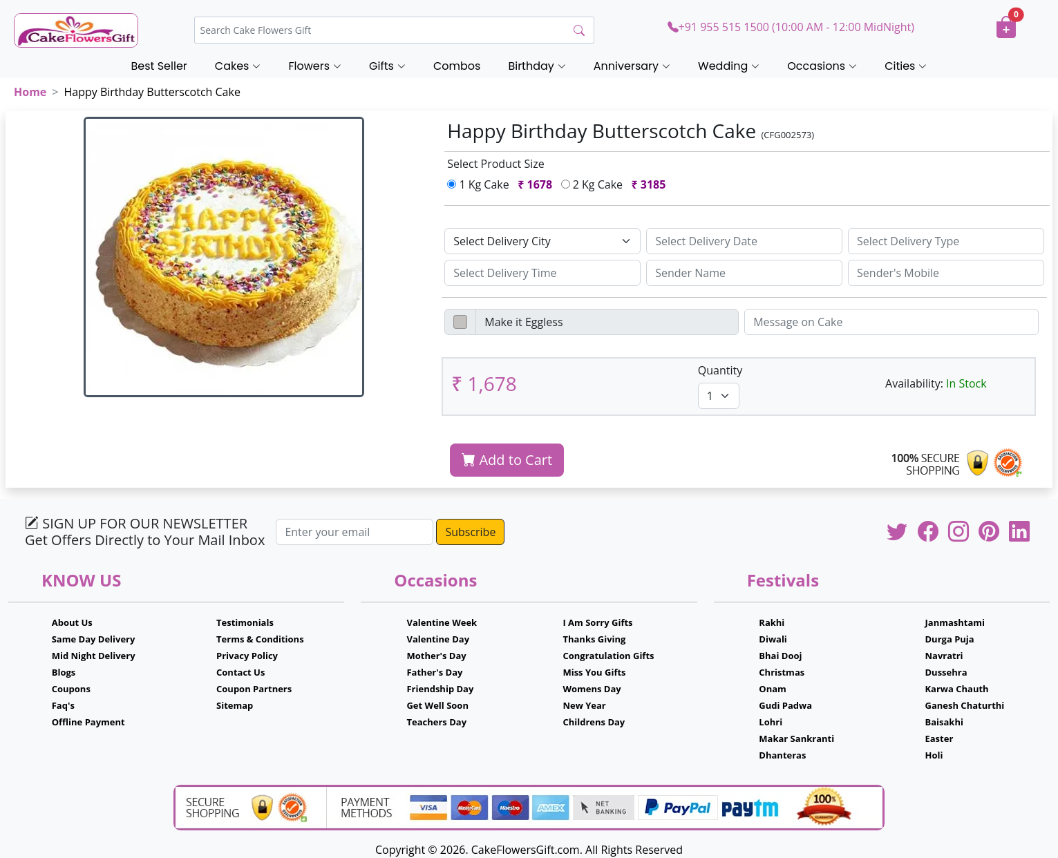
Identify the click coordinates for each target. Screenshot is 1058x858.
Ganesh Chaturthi (964, 705)
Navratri (944, 655)
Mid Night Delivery (93, 655)
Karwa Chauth (956, 689)
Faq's (63, 705)
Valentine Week (441, 622)
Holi (934, 755)
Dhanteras (782, 755)
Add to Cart (507, 459)
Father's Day (434, 672)
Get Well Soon (437, 705)
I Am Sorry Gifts (597, 622)
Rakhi (771, 622)
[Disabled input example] (607, 322)
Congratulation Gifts (608, 655)
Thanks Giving (594, 639)
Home (30, 91)
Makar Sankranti (796, 738)
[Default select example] (542, 241)
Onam (772, 689)
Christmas (781, 672)
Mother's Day (436, 655)
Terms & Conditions (260, 639)
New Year (584, 705)
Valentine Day (437, 639)
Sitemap (234, 705)
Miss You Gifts (594, 672)
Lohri (770, 722)
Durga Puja (949, 639)
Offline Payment (88, 722)
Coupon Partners (254, 689)
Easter (939, 738)
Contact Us (240, 672)
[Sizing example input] (744, 241)
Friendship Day (439, 689)
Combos (456, 66)
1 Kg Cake (502, 184)
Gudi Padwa (785, 705)
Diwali (773, 639)
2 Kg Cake (616, 184)
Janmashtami (955, 622)
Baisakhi (944, 722)
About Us (72, 622)
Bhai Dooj (780, 655)
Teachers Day (436, 722)
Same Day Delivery (93, 639)
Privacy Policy (247, 655)
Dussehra (946, 672)
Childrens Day (594, 722)
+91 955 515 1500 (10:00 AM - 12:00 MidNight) (791, 27)
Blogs (64, 672)
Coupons (71, 689)
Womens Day (592, 689)
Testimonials (245, 622)
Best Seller (159, 66)
